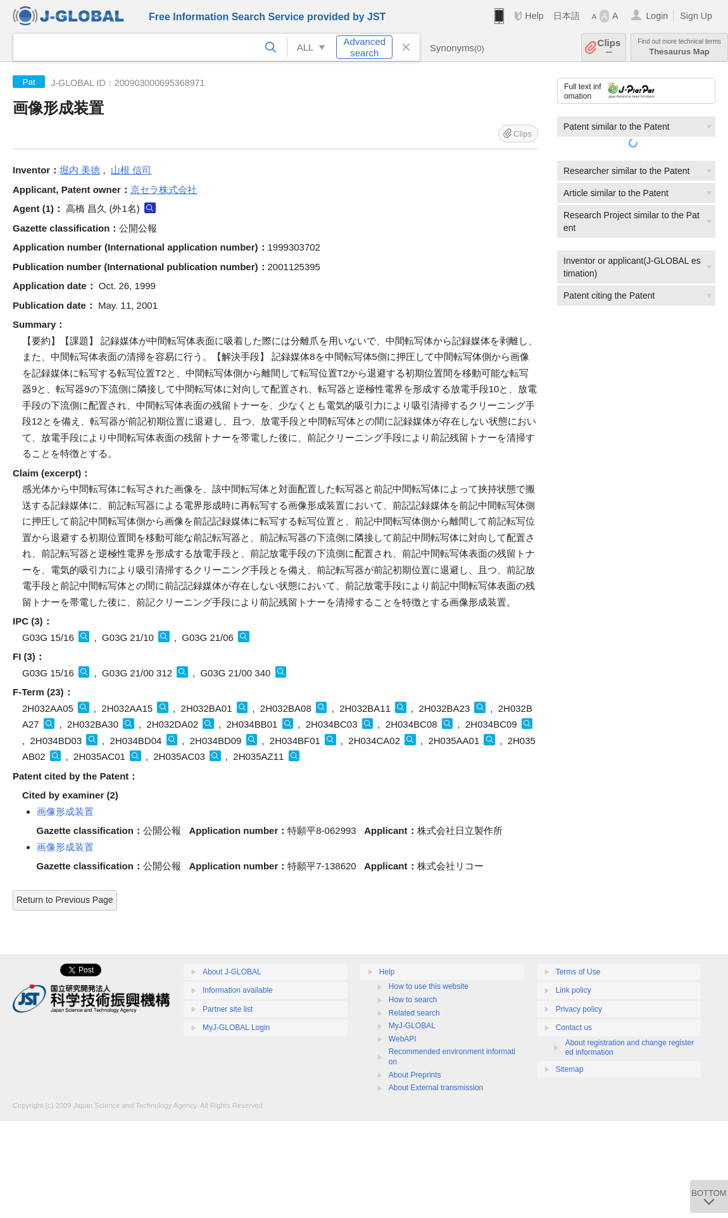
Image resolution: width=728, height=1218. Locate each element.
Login (657, 16)
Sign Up (696, 16)
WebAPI (403, 1039)
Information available (238, 990)
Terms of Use (578, 971)
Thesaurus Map (679, 47)
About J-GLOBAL (232, 971)
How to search (413, 999)
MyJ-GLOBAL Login (236, 1027)
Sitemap (570, 1069)
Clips (609, 47)
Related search (414, 1013)
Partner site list (228, 1009)
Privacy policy (579, 1009)
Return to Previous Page (64, 900)
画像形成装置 (65, 811)
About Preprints (415, 1075)
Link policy (573, 990)
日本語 (566, 16)
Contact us (574, 1027)
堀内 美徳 (80, 170)
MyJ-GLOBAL (412, 1025)
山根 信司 (131, 170)
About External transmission (436, 1087)
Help (534, 16)
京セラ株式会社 (163, 189)
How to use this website (428, 986)
